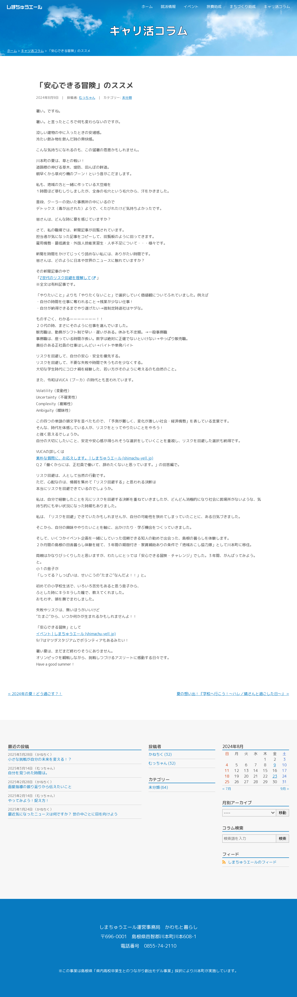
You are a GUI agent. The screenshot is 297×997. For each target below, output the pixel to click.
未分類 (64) (158, 787)
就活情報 (168, 6)
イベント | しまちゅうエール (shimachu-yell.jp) (76, 633)
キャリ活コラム (277, 6)
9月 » (284, 788)
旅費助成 (214, 6)
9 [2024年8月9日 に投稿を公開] (275, 764)
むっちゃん (87, 97)
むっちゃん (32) (161, 763)
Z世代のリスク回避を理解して (68, 277)
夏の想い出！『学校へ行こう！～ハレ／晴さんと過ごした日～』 (231, 693)
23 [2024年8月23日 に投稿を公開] (274, 776)
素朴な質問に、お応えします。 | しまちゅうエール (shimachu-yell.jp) (94, 458)
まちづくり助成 (243, 6)
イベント (191, 6)
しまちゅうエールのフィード (252, 862)
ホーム (147, 6)
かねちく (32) (160, 754)
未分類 (127, 97)
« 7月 (226, 788)
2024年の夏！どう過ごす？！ (37, 693)
